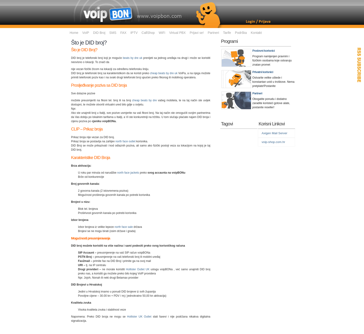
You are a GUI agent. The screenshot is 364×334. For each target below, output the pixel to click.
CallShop (148, 33)
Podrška (241, 33)
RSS (359, 65)
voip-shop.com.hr (273, 142)
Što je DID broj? (89, 42)
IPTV (134, 33)
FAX (123, 33)
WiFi (162, 33)
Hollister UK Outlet (139, 316)
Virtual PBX (177, 33)
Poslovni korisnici (263, 50)
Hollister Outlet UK (138, 269)
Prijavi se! (197, 33)
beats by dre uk (132, 58)
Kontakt (256, 33)
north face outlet (125, 141)
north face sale (123, 227)
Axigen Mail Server (274, 133)
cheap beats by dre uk (164, 73)
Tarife (227, 33)
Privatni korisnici (262, 72)
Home (74, 33)
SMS (112, 33)
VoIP (85, 33)
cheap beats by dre (144, 100)
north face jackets (128, 172)
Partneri (213, 33)
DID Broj (99, 33)
